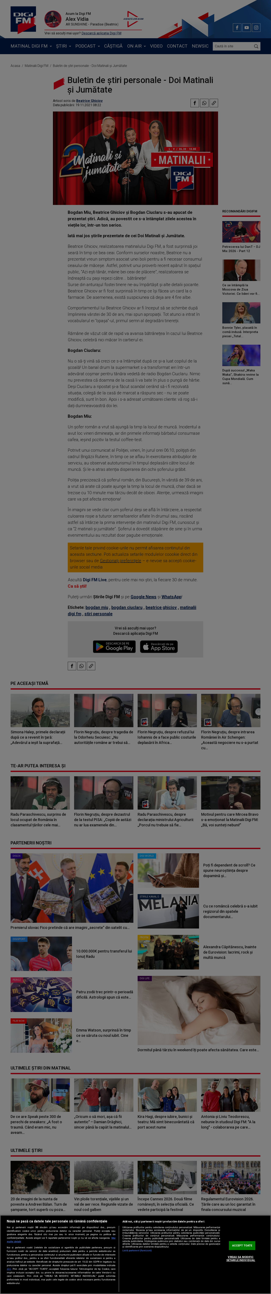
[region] (135, 1254)
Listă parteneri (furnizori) (137, 1250)
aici (9, 1268)
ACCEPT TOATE (242, 1245)
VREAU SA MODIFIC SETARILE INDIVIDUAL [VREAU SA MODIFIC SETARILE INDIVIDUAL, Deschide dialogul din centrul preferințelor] (240, 1258)
